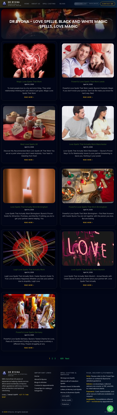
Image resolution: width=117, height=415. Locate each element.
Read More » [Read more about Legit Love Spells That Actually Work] (29, 285)
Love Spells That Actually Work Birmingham (29, 207)
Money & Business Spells (70, 392)
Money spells (66, 400)
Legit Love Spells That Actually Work (29, 269)
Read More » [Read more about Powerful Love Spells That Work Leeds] (88, 97)
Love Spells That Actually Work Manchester (88, 144)
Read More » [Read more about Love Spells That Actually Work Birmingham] (29, 222)
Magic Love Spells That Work (29, 81)
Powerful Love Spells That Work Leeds (87, 81)
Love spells (66, 396)
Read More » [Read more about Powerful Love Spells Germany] (29, 348)
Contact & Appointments (44, 385)
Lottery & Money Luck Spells (71, 389)
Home (26, 4)
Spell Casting (49, 4)
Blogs (62, 4)
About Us (36, 4)
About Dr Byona (40, 379)
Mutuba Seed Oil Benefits (70, 386)
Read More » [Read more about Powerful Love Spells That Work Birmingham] (88, 222)
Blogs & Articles (40, 382)
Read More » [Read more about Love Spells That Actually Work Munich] (88, 285)
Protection (65, 404)
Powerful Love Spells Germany (29, 332)
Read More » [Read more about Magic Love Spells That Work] (29, 97)
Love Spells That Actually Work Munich (88, 269)
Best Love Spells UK (29, 144)
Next (67, 358)
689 (62, 358)
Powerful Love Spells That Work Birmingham (88, 207)
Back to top (109, 412)
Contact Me (107, 4)
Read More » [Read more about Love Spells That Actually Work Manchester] (88, 160)
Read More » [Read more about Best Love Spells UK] (29, 160)
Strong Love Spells (67, 378)
